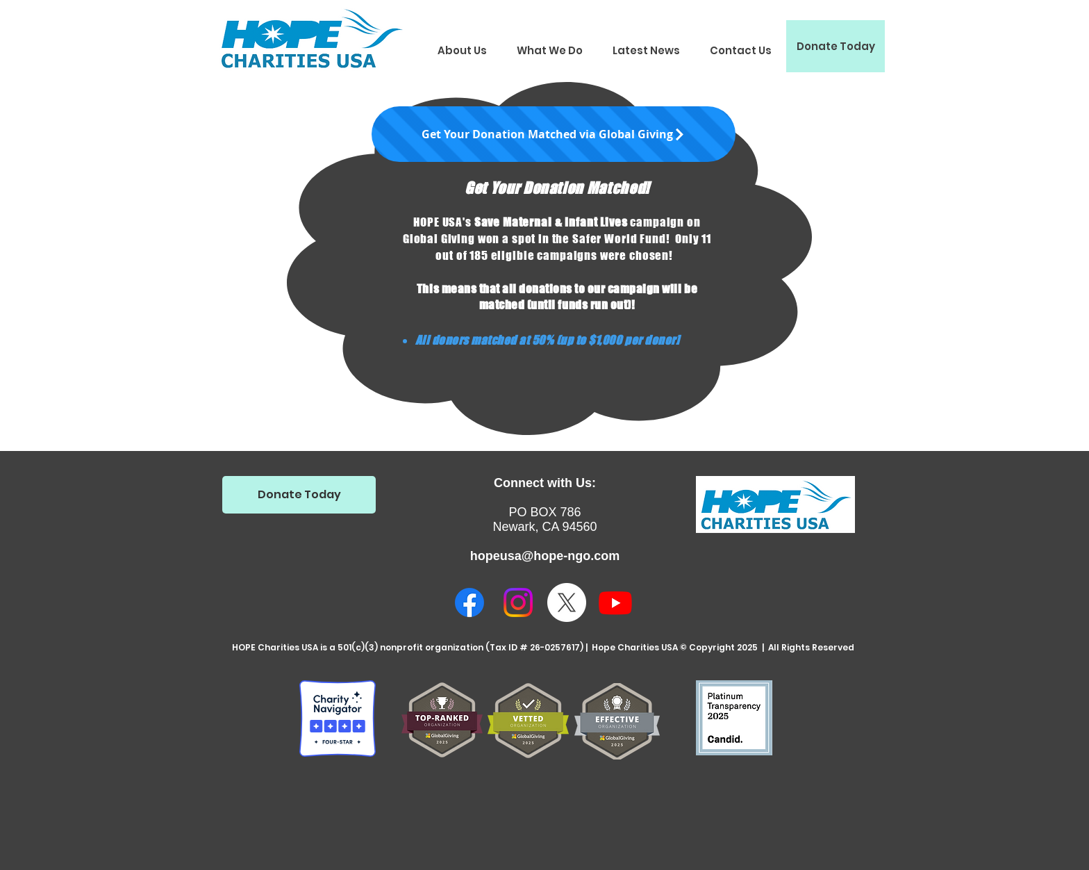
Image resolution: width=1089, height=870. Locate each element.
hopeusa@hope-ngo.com (545, 556)
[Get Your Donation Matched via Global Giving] (553, 134)
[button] (461, 50)
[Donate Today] (835, 46)
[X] (566, 602)
